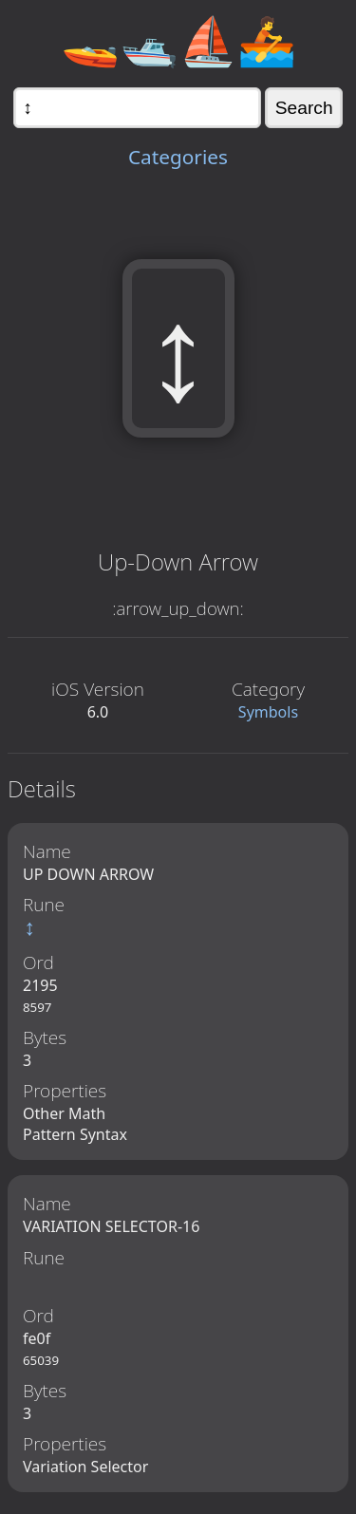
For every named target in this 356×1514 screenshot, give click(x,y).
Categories (178, 156)
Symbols (268, 711)
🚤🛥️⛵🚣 (178, 40)
